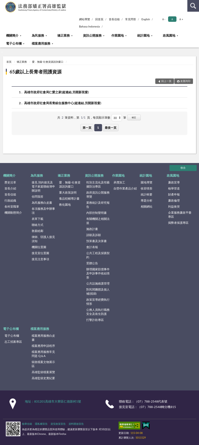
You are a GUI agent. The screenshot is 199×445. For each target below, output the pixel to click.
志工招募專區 (13, 341)
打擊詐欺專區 (95, 320)
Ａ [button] (172, 19)
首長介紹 (10, 188)
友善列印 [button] (185, 81)
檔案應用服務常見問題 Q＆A (43, 354)
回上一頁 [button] (166, 81)
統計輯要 (146, 194)
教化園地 (65, 204)
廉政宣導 (174, 182)
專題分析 (146, 200)
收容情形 (146, 188)
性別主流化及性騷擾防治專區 (98, 184)
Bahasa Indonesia (89, 26)
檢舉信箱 (27, 423)
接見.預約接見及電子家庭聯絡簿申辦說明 (43, 186)
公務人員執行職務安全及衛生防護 (98, 311)
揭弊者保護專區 (178, 222)
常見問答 (130, 19)
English (145, 19)
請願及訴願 (93, 235)
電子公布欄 (14, 43)
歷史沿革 (10, 182)
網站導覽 (84, 19)
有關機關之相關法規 (98, 221)
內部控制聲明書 (96, 212)
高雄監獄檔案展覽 (43, 372)
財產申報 (174, 194)
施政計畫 (92, 229)
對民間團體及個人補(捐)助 (98, 291)
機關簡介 (12, 35)
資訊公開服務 (92, 35)
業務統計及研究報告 (98, 204)
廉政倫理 (174, 200)
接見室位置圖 (40, 253)
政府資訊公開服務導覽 (98, 194)
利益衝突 (174, 206)
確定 (134, 117)
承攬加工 (119, 182)
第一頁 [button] (87, 127)
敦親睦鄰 (37, 231)
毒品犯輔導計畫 (69, 198)
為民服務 (38, 35)
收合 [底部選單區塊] (183, 167)
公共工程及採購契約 (98, 255)
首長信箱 (114, 19)
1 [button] (98, 127)
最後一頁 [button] (110, 127)
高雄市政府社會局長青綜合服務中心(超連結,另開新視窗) (62, 103)
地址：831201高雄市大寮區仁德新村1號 (53, 401)
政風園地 (169, 35)
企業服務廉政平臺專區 (179, 214)
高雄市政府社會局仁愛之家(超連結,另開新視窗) (56, 92)
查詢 (193, 6)
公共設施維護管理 (98, 283)
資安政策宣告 (58, 423)
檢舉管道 (174, 188)
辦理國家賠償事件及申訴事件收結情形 (98, 273)
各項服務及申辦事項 (43, 210)
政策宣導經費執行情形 (98, 301)
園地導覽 (146, 182)
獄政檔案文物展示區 (43, 364)
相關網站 (146, 206)
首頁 (8, 61)
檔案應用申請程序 (43, 345)
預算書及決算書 (96, 241)
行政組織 (10, 200)
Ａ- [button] (163, 19)
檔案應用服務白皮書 (43, 337)
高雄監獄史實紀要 (43, 378)
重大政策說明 (68, 192)
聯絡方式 (37, 224)
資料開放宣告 (76, 423)
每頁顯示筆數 (101, 117)
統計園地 (143, 35)
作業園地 (117, 35)
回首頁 (99, 19)
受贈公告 (92, 263)
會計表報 (92, 247)
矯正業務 (63, 35)
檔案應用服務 (41, 43)
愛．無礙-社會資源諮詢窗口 (47, 61)
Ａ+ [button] (181, 19)
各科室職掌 (11, 206)
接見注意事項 (40, 259)
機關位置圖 (39, 247)
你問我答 (37, 196)
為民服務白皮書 (42, 202)
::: (3, 2)
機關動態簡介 (13, 212)
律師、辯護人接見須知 (43, 239)
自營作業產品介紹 (125, 188)
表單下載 (37, 218)
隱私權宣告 (41, 423)
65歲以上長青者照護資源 (36, 71)
